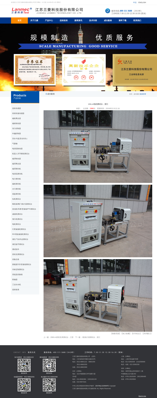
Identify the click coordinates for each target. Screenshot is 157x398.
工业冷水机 (16, 285)
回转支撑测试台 (18, 254)
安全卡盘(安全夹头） (20, 139)
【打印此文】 (136, 334)
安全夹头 (82, 394)
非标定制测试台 (18, 269)
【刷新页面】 (116, 334)
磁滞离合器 (16, 164)
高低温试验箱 (17, 274)
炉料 (105, 391)
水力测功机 (16, 189)
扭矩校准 (15, 290)
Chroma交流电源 (131, 391)
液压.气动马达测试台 (20, 239)
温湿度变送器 (121, 391)
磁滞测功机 (16, 169)
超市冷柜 (90, 391)
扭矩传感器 (16, 108)
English (142, 2)
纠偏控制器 (16, 133)
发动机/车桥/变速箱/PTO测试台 (24, 209)
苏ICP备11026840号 (102, 386)
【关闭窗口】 (147, 334)
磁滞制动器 (16, 159)
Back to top (142, 396)
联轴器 (14, 279)
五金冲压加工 (112, 391)
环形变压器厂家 (99, 391)
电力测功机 (16, 179)
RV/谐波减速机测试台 (20, 234)
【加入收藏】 (126, 334)
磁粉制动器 (16, 123)
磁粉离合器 (16, 118)
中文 (135, 2)
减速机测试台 (17, 214)
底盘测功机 (16, 194)
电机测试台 (16, 224)
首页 (130, 94)
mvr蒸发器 (83, 391)
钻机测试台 (16, 199)
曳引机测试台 (17, 219)
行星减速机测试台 (19, 229)
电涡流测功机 (17, 174)
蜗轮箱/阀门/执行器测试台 (22, 204)
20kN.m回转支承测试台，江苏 (61, 337)
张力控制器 (16, 128)
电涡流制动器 (17, 149)
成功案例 (137, 94)
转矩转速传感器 (18, 113)
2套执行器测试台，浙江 (91, 337)
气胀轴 (14, 144)
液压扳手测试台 (18, 244)
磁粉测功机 (16, 184)
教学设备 (75, 394)
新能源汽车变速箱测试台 (21, 264)
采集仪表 (15, 259)
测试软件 (15, 249)
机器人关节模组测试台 (20, 154)
